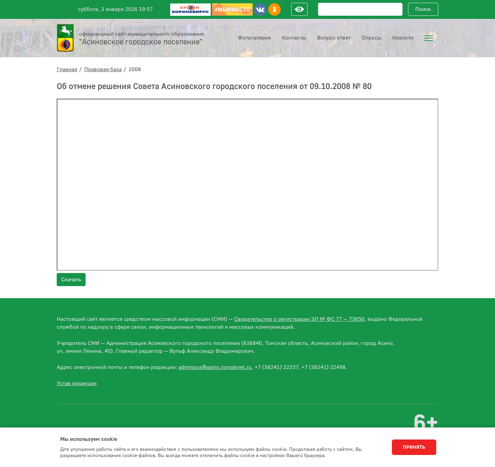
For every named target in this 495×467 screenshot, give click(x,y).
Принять (414, 447)
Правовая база (103, 69)
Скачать (71, 279)
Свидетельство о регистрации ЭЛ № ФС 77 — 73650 (299, 319)
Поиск (423, 9)
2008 (135, 69)
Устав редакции (77, 383)
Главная (67, 69)
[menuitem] (428, 38)
